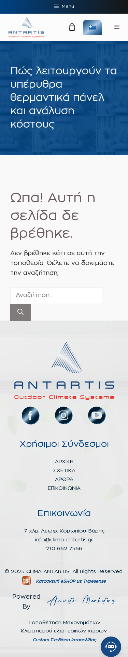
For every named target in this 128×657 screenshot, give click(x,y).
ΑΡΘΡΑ (64, 479)
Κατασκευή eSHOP (55, 581)
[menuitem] (92, 27)
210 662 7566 (64, 548)
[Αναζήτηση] (20, 312)
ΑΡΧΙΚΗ (64, 461)
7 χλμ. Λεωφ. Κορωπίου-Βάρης (64, 531)
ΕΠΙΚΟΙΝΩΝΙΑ (64, 488)
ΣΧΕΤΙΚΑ (64, 470)
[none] (92, 27)
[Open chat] (111, 647)
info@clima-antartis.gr (64, 539)
